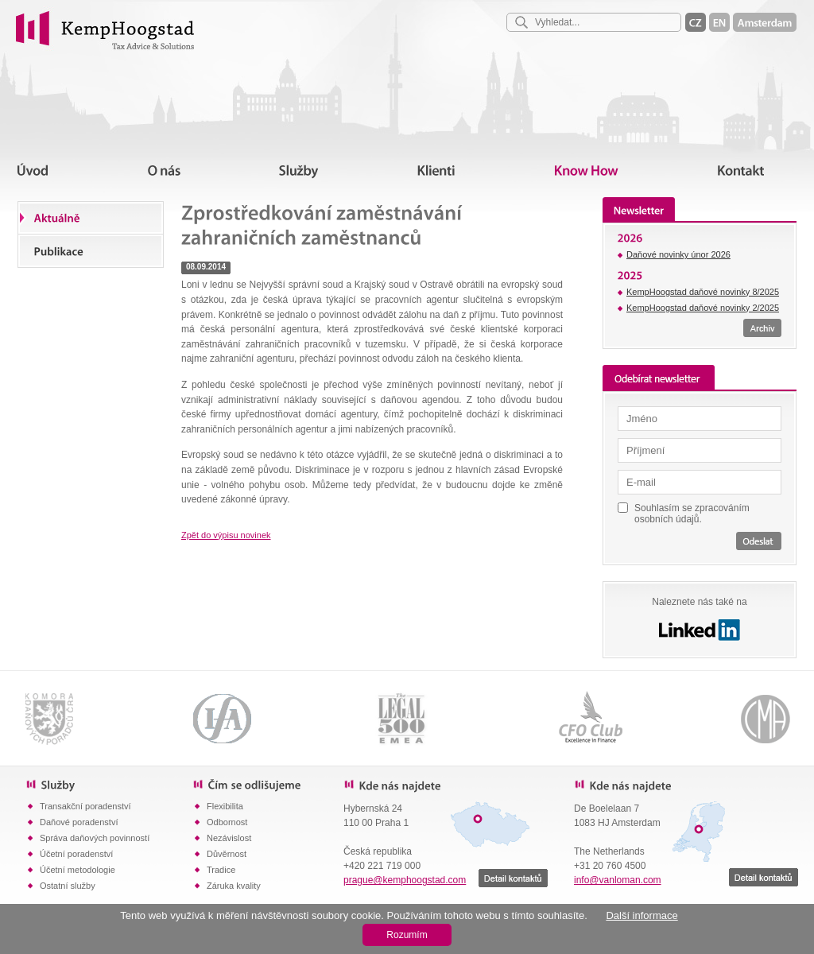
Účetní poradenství (76, 854)
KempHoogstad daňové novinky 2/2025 (702, 307)
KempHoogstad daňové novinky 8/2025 (702, 292)
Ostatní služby (67, 885)
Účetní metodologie (77, 869)
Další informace (641, 915)
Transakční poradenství (85, 806)
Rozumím (406, 934)
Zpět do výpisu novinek (226, 535)
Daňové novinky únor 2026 (678, 254)
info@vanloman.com (617, 880)
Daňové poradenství (79, 822)
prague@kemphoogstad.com (404, 880)
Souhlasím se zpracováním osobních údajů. (692, 513)
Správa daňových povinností (94, 838)
